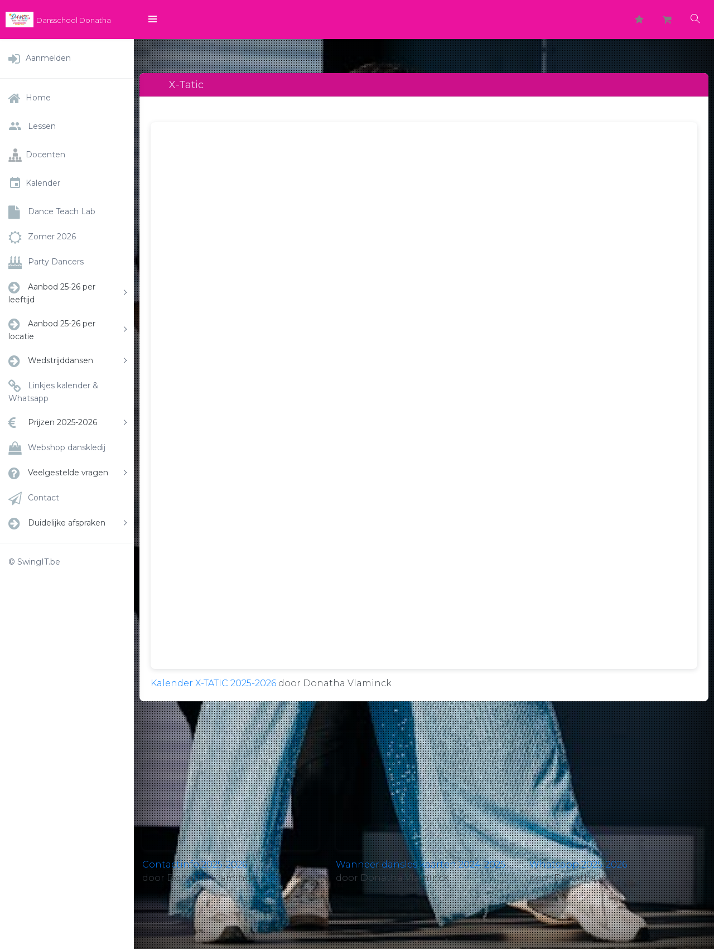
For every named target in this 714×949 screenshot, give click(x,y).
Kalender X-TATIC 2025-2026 (213, 683)
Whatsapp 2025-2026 (578, 864)
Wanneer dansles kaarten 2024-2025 (420, 864)
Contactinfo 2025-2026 (194, 864)
